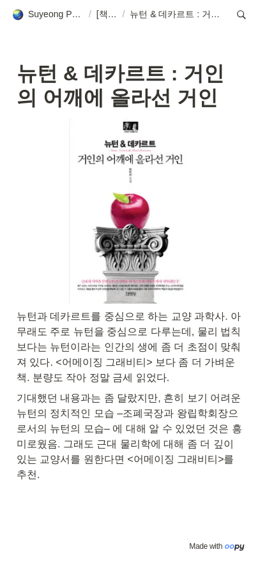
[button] (48, 14)
